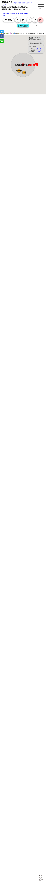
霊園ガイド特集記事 (26, 711)
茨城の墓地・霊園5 (12, 821)
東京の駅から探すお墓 (36, 741)
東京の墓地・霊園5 (12, 816)
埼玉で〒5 (9, 774)
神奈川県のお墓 (34, 844)
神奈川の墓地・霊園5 (26, 816)
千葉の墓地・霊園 (24, 787)
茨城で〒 (31, 761)
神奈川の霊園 (27, 860)
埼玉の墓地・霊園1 (12, 792)
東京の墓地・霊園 (22, 784)
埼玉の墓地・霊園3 (12, 805)
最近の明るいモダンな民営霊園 (16, 715)
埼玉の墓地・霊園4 (27, 810)
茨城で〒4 (17, 772)
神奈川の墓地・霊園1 (26, 789)
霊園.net (19, 865)
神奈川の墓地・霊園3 (26, 802)
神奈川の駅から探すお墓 (14, 743)
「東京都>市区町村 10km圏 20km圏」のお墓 (20, 823)
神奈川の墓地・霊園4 (13, 810)
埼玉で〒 (17, 761)
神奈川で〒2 (10, 764)
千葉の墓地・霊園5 (25, 818)
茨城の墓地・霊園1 (12, 795)
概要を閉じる (32, 129)
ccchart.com (25, 868)
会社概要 (39, 855)
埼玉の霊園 (9, 862)
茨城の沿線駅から (36, 756)
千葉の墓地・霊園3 (25, 805)
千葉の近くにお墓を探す (14, 852)
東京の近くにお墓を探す (14, 849)
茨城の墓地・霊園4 (25, 813)
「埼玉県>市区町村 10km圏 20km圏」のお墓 (20, 829)
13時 (23, 275)
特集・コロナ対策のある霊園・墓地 (17, 720)
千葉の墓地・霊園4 (12, 813)
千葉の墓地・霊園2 (12, 800)
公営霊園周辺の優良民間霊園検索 (16, 734)
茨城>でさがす (10, 784)
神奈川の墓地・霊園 (35, 784)
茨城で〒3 (9, 769)
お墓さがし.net (11, 865)
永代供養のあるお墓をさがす (33, 723)
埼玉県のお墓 (10, 847)
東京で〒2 (38, 761)
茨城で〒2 (33, 764)
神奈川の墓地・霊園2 (13, 797)
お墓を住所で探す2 (12, 844)
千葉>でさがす (33, 782)
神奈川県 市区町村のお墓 (30, 836)
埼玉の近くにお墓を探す (30, 852)
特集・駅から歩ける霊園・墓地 (16, 718)
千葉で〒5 (17, 774)
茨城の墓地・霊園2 (25, 800)
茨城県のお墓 (29, 847)
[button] (24, 72)
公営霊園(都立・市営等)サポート (16, 731)
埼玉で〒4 (33, 769)
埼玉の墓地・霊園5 (12, 818)
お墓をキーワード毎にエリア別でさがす (19, 738)
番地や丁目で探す (25, 821)
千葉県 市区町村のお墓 (29, 839)
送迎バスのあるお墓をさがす (15, 728)
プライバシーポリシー (13, 857)
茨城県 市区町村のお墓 (13, 842)
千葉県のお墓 (20, 847)
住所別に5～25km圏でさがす (15, 779)
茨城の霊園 (17, 862)
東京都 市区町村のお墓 (13, 836)
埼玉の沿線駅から (11, 756)
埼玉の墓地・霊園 (11, 787)
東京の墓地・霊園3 (12, 802)
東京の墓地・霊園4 (25, 808)
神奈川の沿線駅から (25, 753)
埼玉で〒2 (18, 764)
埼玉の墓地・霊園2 (27, 797)
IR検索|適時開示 (11, 870)
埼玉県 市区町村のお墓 (13, 839)
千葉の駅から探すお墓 (13, 746)
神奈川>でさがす (11, 782)
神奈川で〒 (9, 761)
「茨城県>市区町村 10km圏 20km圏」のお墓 (20, 834)
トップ (3, 5)
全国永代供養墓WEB (12, 711)
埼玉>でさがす (22, 782)
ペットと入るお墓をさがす (14, 723)
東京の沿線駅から (11, 753)
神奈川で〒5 (33, 772)
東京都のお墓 (23, 844)
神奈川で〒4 (25, 769)
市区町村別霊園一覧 (29, 855)
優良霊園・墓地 (11, 361)
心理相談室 (33, 868)
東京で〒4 (17, 769)
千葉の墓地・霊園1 (25, 792)
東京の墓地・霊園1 (12, 789)
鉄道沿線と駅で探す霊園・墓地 (16, 749)
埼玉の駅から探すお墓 (30, 743)
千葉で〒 (24, 761)
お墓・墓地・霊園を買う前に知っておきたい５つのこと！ (24, 705)
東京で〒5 (24, 772)
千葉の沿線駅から (24, 756)
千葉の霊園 (36, 860)
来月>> (36, 255)
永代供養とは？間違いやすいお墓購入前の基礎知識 (22, 708)
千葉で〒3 (33, 766)
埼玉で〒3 (26, 766)
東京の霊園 (18, 860)
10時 (23, 272)
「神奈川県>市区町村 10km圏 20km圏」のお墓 (21, 826)
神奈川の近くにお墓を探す (31, 849)
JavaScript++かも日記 (13, 868)
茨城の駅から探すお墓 (28, 746)
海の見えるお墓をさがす (33, 726)
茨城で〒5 (24, 774)
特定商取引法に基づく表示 (29, 857)
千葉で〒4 (9, 772)
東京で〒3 (9, 766)
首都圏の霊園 (27, 862)
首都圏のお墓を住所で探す (30, 842)
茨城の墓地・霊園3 (12, 808)
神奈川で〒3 (18, 766)
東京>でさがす (30, 779)
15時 (23, 278)
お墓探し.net (36, 862)
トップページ (19, 703)
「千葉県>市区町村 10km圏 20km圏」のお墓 (20, 831)
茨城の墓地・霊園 (36, 787)
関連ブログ (26, 865)
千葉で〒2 (26, 764)
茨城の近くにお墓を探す (14, 855)
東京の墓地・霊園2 (25, 795)
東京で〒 (33, 759)
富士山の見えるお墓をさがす (15, 726)
